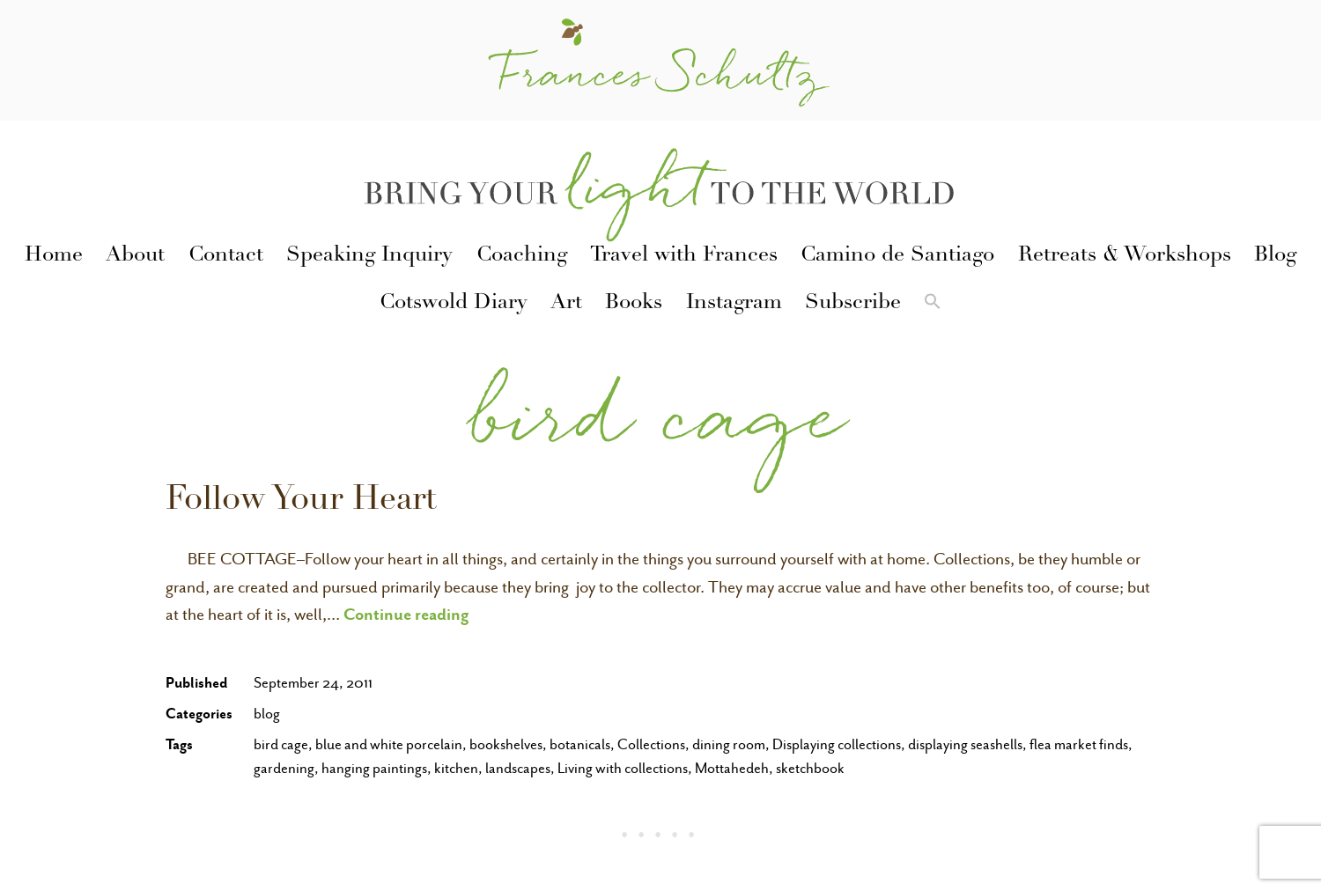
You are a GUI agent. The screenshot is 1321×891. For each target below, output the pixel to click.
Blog (1275, 256)
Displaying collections (836, 744)
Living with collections (622, 768)
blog (267, 713)
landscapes (517, 768)
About (135, 256)
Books (633, 303)
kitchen (456, 768)
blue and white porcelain (388, 744)
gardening (284, 768)
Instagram (734, 303)
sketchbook (810, 768)
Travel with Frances (684, 256)
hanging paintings (374, 768)
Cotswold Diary (454, 303)
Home (54, 256)
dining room (728, 744)
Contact (225, 256)
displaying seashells (965, 744)
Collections (651, 744)
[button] (932, 304)
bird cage (281, 744)
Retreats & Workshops (1124, 256)
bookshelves (505, 744)
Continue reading (406, 613)
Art (566, 303)
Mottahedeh (732, 768)
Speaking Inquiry (369, 256)
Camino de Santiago (897, 256)
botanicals (580, 744)
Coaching (521, 256)
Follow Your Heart (301, 502)
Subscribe (853, 303)
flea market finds (1078, 744)
